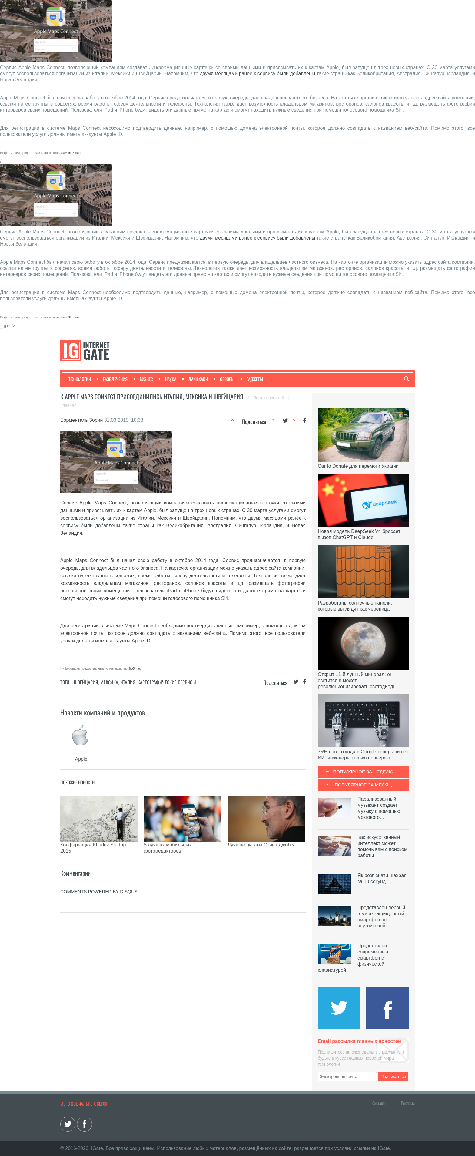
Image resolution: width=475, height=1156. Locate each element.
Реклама (408, 1103)
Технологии (79, 379)
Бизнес (143, 379)
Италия (127, 682)
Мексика (109, 682)
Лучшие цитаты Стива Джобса (262, 844)
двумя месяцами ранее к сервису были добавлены (257, 73)
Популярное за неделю (363, 771)
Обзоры (224, 379)
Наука (167, 379)
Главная (68, 405)
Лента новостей (269, 397)
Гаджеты (252, 379)
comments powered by (99, 882)
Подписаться (393, 1076)
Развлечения (112, 379)
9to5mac (74, 153)
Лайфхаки (195, 379)
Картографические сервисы (167, 682)
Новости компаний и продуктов (102, 712)
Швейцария (86, 682)
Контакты (379, 1103)
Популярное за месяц (363, 784)
